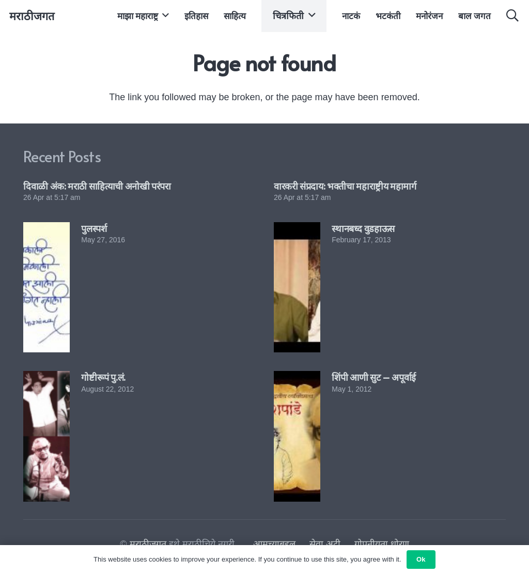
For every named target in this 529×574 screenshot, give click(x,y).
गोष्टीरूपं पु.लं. (103, 376)
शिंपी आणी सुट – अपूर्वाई (374, 376)
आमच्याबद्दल (274, 544)
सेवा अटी (324, 544)
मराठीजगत (148, 544)
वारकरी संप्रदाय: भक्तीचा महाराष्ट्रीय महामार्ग (345, 185)
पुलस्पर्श (93, 228)
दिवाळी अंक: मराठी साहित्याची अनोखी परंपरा (97, 185)
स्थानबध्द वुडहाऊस (363, 228)
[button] (163, 15)
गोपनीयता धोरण (381, 544)
